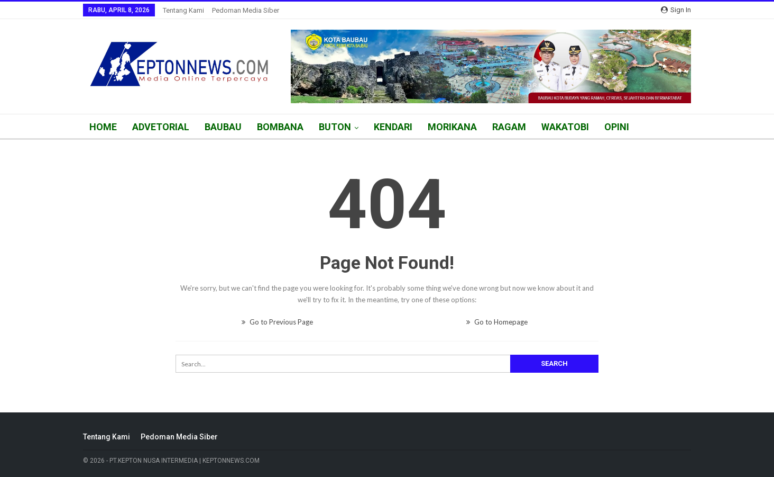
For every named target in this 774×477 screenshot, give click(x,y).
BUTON (335, 126)
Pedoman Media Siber (245, 10)
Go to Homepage (497, 322)
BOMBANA (280, 126)
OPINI (616, 126)
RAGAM (509, 126)
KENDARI (393, 126)
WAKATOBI (565, 126)
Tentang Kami (183, 10)
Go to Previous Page (277, 322)
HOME (103, 126)
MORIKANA (452, 126)
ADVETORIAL (160, 126)
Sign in (676, 10)
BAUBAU (223, 126)
